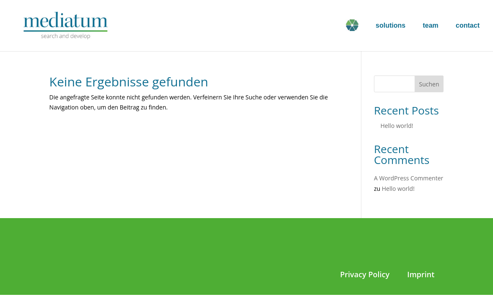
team (430, 26)
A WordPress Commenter (408, 178)
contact (468, 26)
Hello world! (396, 126)
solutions (390, 26)
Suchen (429, 84)
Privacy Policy (364, 274)
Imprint (420, 274)
